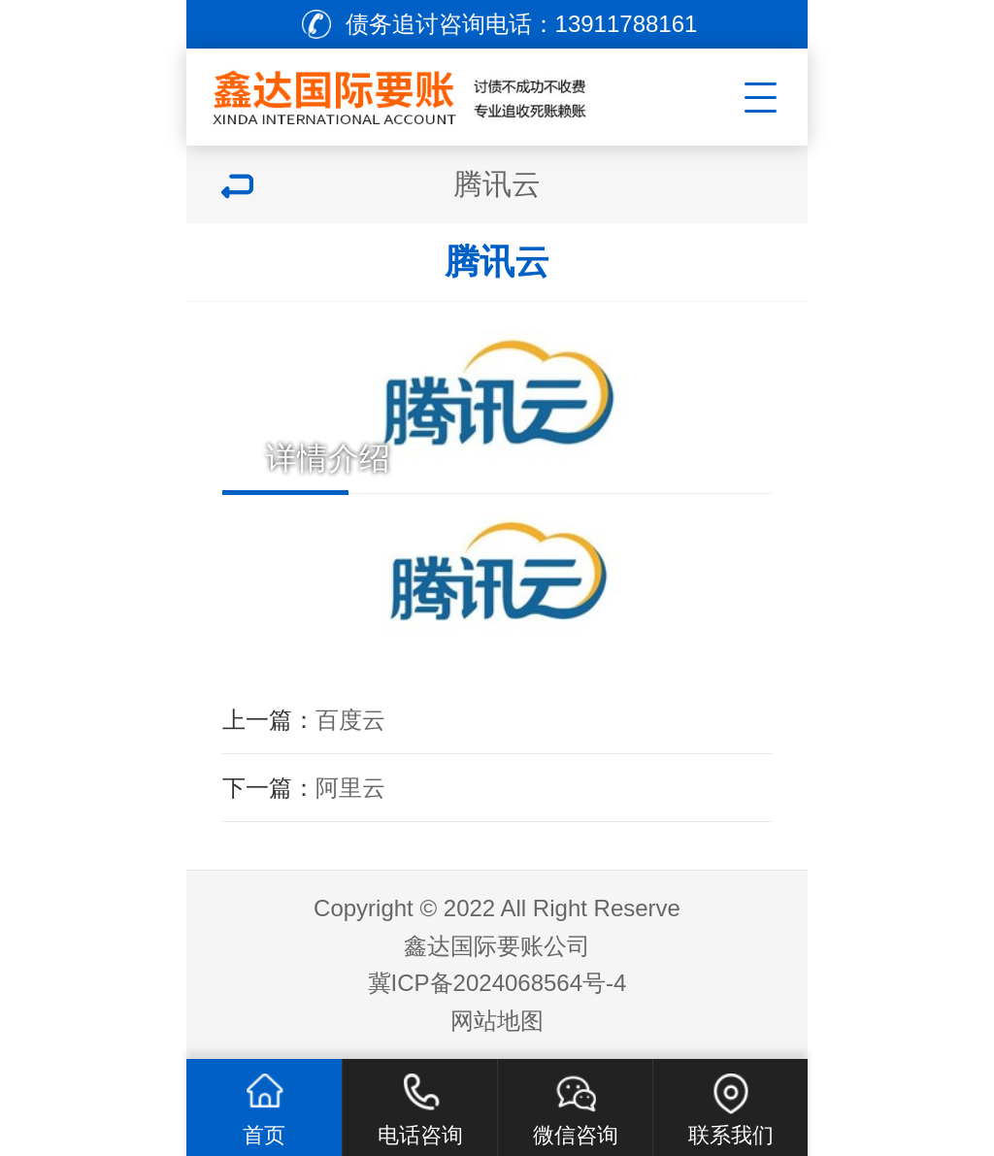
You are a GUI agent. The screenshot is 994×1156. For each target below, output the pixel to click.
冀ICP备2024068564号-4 (497, 983)
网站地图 (497, 1020)
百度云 (350, 720)
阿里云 (350, 788)
